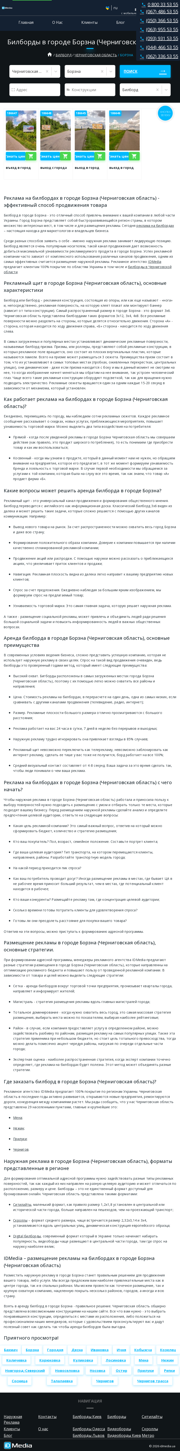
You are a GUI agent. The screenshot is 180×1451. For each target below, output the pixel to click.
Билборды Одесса (89, 1428)
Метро (148, 1435)
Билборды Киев (87, 1416)
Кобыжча (143, 1349)
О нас (43, 1428)
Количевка (16, 1360)
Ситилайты (22, 1204)
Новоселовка (67, 1370)
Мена (17, 1117)
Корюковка (49, 1360)
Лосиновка (116, 1360)
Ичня (121, 1349)
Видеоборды (119, 1428)
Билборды (116, 1416)
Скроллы (20, 1220)
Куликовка (83, 1360)
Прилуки (20, 1139)
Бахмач (11, 1349)
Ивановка (100, 1349)
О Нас (57, 22)
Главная (26, 22)
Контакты (152, 22)
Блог (120, 22)
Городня (55, 1349)
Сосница (19, 1380)
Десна (77, 1349)
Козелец (168, 1349)
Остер (121, 1370)
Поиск (130, 71)
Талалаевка (62, 1380)
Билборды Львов (89, 1435)
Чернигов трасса (152, 1380)
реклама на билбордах (155, 225)
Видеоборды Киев (124, 1435)
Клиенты (89, 22)
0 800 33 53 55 (159, 4)
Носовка (97, 1370)
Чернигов (21, 1149)
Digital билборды (27, 1236)
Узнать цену (16, 156)
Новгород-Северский (25, 1370)
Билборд (63, 55)
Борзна (32, 1349)
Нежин (18, 1128)
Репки (169, 1370)
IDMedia (154, 261)
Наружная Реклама (13, 1419)
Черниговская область (96, 55)
